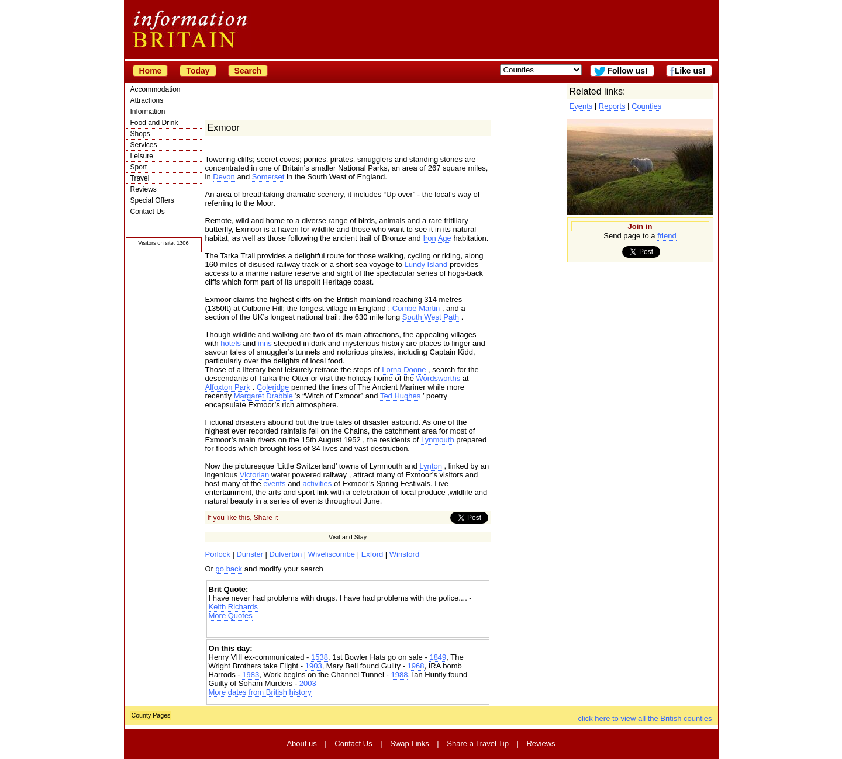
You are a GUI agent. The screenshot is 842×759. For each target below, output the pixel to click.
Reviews (143, 189)
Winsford (404, 554)
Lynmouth (437, 439)
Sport (138, 167)
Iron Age (437, 238)
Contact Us (147, 211)
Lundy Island (426, 264)
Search (248, 70)
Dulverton (286, 554)
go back (229, 568)
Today (197, 70)
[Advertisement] (348, 630)
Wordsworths (438, 378)
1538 (319, 657)
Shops (140, 134)
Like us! (690, 70)
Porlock (217, 554)
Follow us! (627, 70)
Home (150, 70)
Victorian (254, 474)
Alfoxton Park (227, 387)
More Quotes (231, 615)
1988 (399, 674)
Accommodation (155, 89)
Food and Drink (154, 123)
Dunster (249, 554)
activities (317, 483)
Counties (646, 106)
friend (667, 235)
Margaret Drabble (263, 395)
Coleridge (273, 387)
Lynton (430, 466)
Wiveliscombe (331, 554)
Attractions (147, 100)
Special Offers (152, 200)
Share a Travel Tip (478, 743)
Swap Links (409, 743)
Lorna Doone (404, 369)
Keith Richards (233, 606)
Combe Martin (416, 308)
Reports (612, 106)
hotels (230, 343)
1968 (416, 665)
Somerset (268, 176)
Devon (224, 176)
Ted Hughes (400, 395)
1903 (313, 665)
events (274, 483)
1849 (437, 657)
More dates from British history (260, 692)
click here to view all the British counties (645, 718)
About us (301, 743)
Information (147, 112)
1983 (250, 674)
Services (143, 145)
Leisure (141, 156)
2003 (307, 683)
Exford (372, 554)
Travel (140, 178)
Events (581, 106)
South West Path (430, 317)
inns (265, 343)
